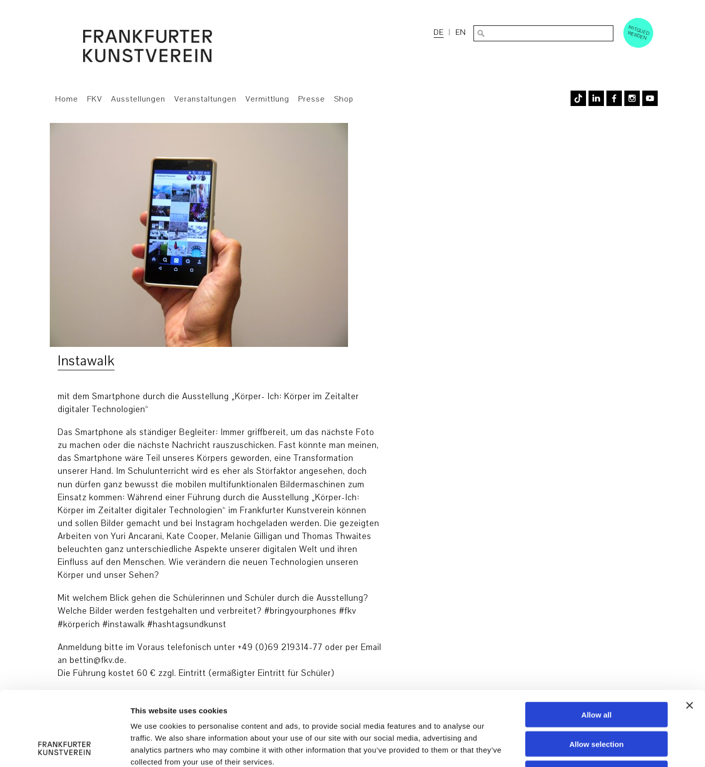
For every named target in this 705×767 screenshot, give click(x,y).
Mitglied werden (639, 32)
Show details (522, 747)
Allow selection (596, 674)
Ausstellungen (138, 99)
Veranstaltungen (205, 99)
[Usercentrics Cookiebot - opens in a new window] (64, 747)
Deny (597, 703)
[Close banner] (689, 635)
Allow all (597, 645)
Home (66, 99)
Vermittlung (267, 99)
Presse (311, 99)
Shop (343, 99)
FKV (94, 99)
